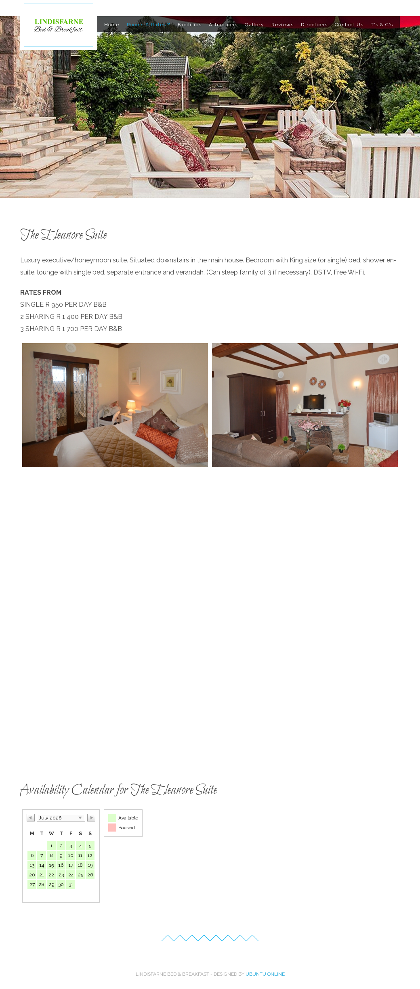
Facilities (190, 24)
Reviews (282, 24)
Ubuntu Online (265, 974)
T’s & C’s (382, 24)
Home (112, 24)
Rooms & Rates (146, 24)
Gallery (254, 24)
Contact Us (349, 24)
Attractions (223, 24)
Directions (314, 24)
